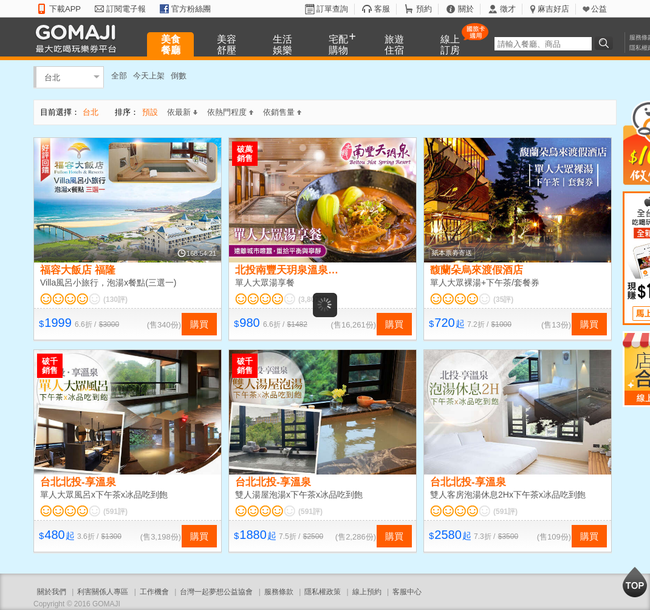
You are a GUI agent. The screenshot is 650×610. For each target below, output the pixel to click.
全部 (119, 75)
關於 (466, 8)
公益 (599, 8)
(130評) (115, 299)
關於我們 (51, 592)
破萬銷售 (245, 154)
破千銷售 (50, 366)
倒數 (178, 75)
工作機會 (154, 592)
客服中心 (407, 592)
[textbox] (543, 43)
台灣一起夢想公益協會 (216, 592)
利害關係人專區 (102, 592)
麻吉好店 (553, 8)
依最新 (182, 112)
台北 (52, 76)
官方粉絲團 (191, 8)
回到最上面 (635, 582)
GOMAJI (79, 38)
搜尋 (606, 43)
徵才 (508, 8)
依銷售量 (282, 112)
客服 (382, 8)
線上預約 (366, 592)
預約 (424, 8)
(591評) (115, 511)
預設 (150, 112)
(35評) (503, 299)
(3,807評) (313, 299)
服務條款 (278, 592)
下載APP (65, 8)
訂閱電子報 (126, 8)
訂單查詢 (332, 8)
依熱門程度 (230, 112)
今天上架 (149, 75)
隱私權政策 (322, 592)
